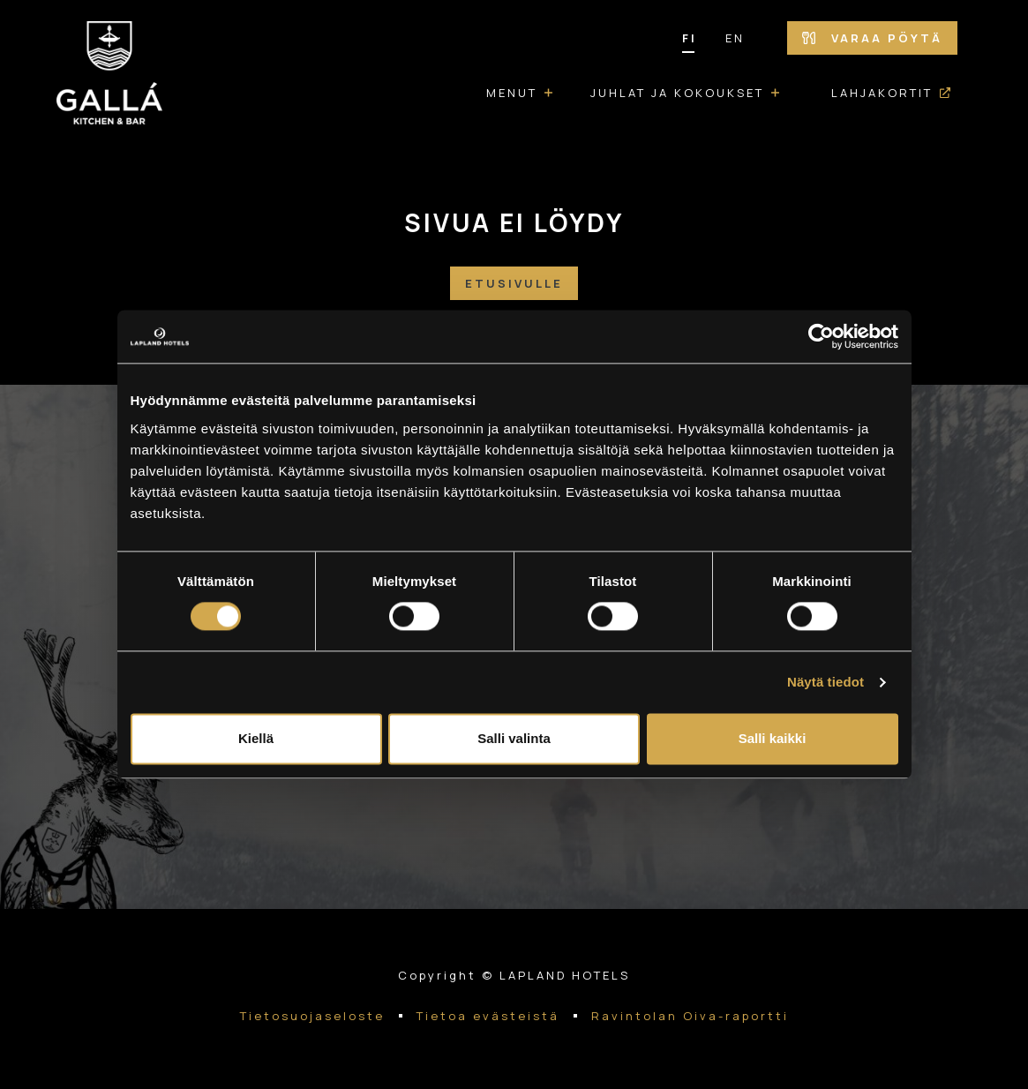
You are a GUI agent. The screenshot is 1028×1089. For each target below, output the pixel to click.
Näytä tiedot (825, 682)
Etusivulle (514, 283)
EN (735, 38)
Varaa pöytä (872, 38)
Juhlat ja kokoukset (677, 93)
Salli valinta (514, 739)
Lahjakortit (882, 93)
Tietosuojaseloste (312, 1016)
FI (689, 38)
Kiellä (256, 739)
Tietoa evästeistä (487, 1016)
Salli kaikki (773, 739)
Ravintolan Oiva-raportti (690, 1016)
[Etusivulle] (109, 76)
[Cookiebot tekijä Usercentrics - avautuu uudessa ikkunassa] (821, 336)
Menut (511, 93)
